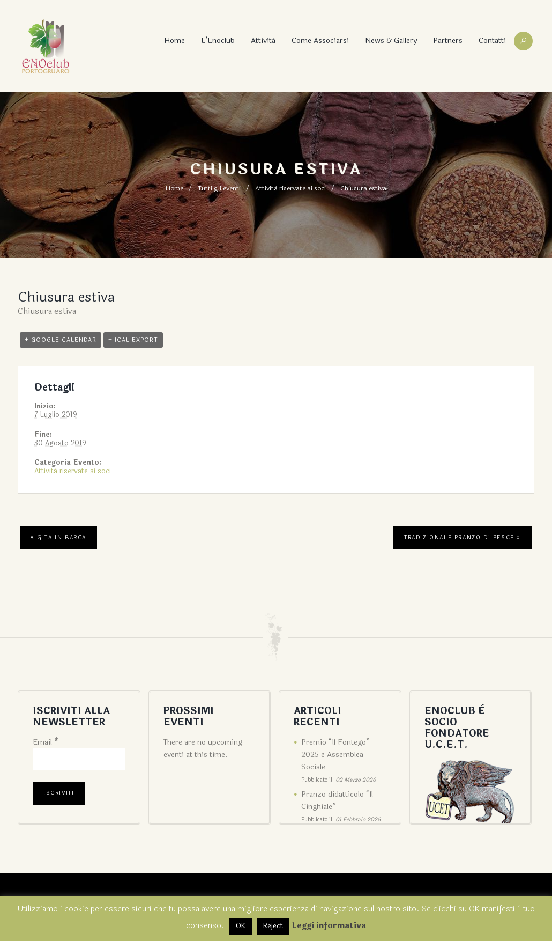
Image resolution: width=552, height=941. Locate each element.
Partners (448, 40)
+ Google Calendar (60, 339)
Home (174, 40)
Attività (263, 40)
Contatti (492, 40)
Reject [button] (273, 926)
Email (45, 742)
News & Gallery (391, 40)
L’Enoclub (218, 40)
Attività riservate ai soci (290, 188)
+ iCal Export (133, 339)
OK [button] (240, 926)
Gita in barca (58, 537)
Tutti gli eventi (219, 188)
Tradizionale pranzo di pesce (462, 537)
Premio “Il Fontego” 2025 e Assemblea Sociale (335, 755)
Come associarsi (320, 40)
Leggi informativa (329, 926)
